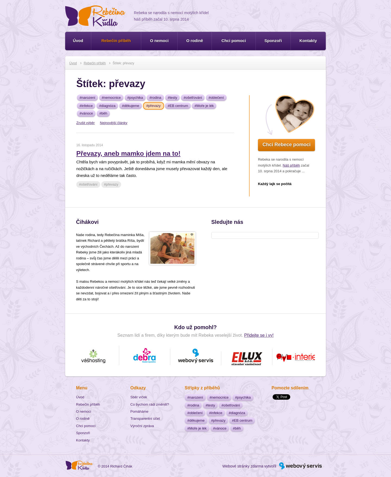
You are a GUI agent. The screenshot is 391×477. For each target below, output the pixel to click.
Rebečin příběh (116, 40)
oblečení (217, 98)
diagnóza (108, 106)
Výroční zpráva (142, 426)
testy (173, 98)
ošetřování (194, 98)
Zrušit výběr (85, 123)
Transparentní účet (145, 418)
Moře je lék (205, 106)
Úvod (78, 40)
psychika (136, 98)
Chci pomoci (234, 40)
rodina (156, 98)
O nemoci (159, 40)
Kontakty (308, 40)
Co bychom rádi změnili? (149, 404)
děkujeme (131, 106)
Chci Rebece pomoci (287, 144)
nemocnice (112, 98)
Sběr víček (138, 397)
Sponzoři (273, 40)
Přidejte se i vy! (258, 335)
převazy (154, 106)
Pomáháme (139, 411)
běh (104, 113)
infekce (87, 106)
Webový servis (311, 463)
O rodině (194, 40)
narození (88, 98)
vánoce (87, 113)
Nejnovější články (113, 123)
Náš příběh (291, 165)
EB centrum (179, 106)
